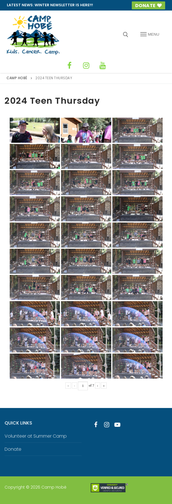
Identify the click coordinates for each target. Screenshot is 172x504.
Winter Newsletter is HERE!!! (64, 5)
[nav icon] (149, 34)
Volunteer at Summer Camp (36, 433)
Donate (147, 5)
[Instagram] (86, 64)
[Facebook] (72, 64)
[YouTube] (100, 64)
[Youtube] (117, 422)
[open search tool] (125, 34)
